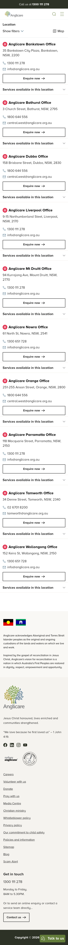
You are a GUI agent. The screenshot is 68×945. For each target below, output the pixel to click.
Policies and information (19, 840)
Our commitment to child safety (24, 832)
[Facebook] (5, 745)
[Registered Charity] (30, 759)
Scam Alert (10, 861)
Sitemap (8, 847)
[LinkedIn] (12, 745)
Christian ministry (14, 811)
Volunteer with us (14, 781)
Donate (8, 789)
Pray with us (11, 796)
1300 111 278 (12, 881)
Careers (8, 774)
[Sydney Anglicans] (11, 759)
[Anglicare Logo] (14, 14)
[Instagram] (19, 745)
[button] (62, 14)
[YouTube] (25, 745)
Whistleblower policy (17, 818)
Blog (6, 854)
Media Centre (12, 803)
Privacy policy (12, 825)
